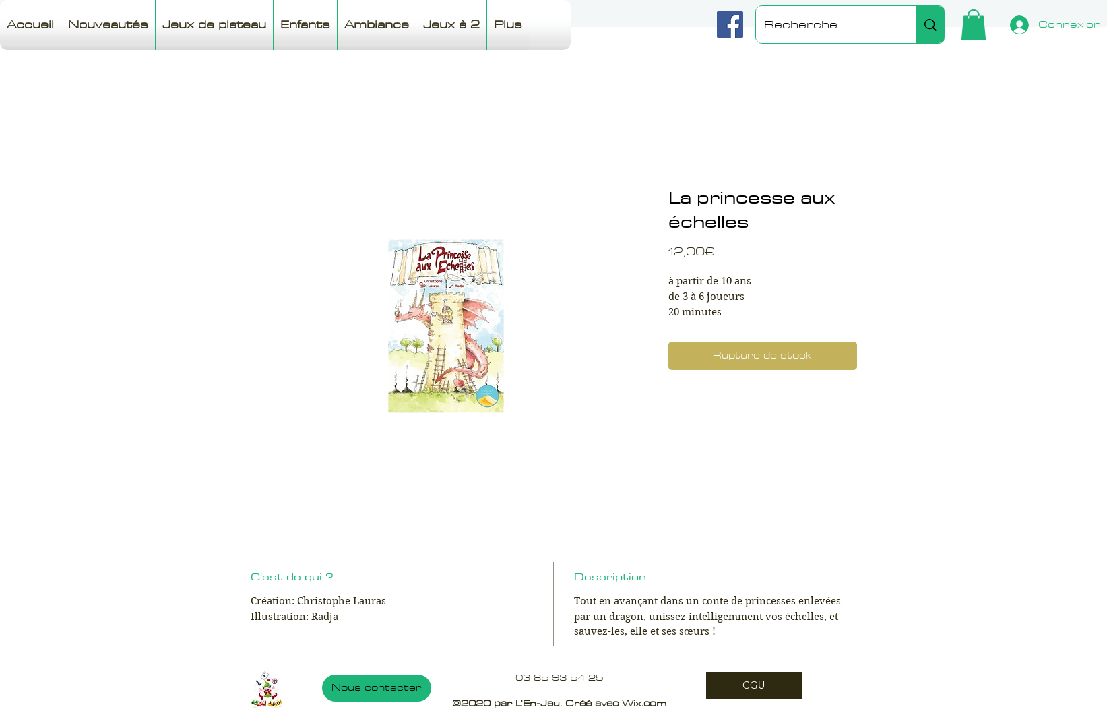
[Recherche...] (825, 24)
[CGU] (754, 685)
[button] (973, 24)
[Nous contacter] (376, 688)
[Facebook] (730, 24)
